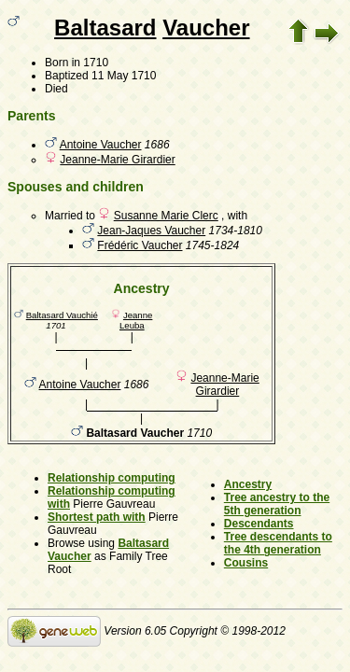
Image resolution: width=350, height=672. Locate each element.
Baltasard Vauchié (62, 315)
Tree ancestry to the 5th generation (276, 504)
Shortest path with (97, 517)
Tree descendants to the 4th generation (278, 543)
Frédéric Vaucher (139, 245)
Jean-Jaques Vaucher (151, 230)
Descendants (259, 523)
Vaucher (205, 27)
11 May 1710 (123, 75)
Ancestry (248, 484)
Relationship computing (111, 477)
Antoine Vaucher (101, 144)
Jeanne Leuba (135, 320)
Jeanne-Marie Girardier (117, 159)
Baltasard (105, 27)
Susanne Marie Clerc (166, 215)
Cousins (246, 562)
